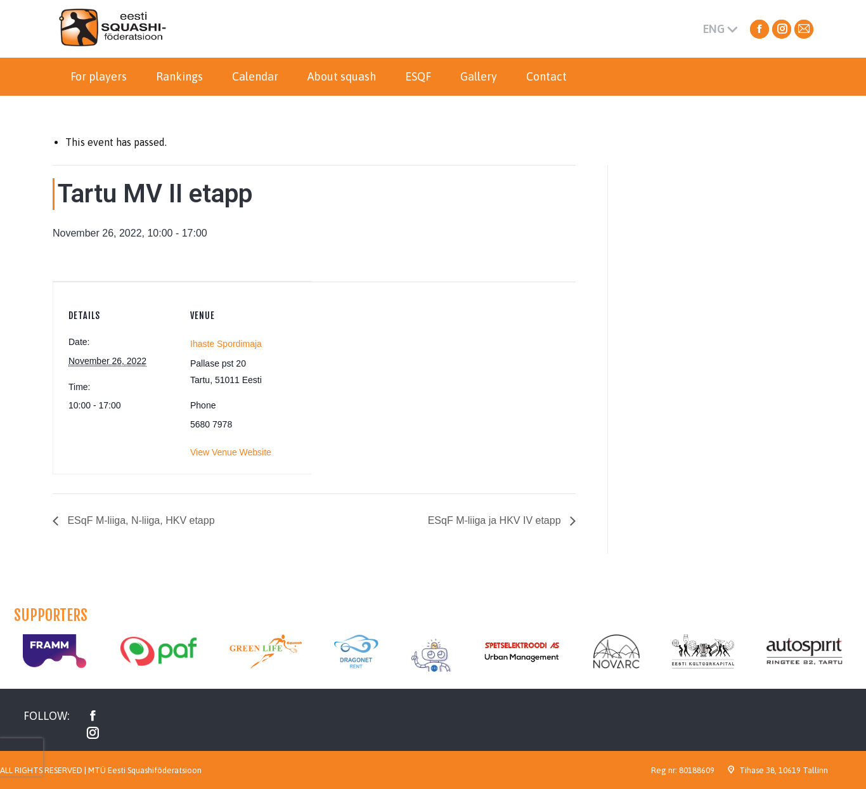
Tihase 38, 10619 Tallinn (783, 770)
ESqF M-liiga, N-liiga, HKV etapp (140, 520)
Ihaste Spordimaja (226, 344)
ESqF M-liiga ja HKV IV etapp (496, 520)
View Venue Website (230, 452)
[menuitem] (99, 77)
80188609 (696, 770)
